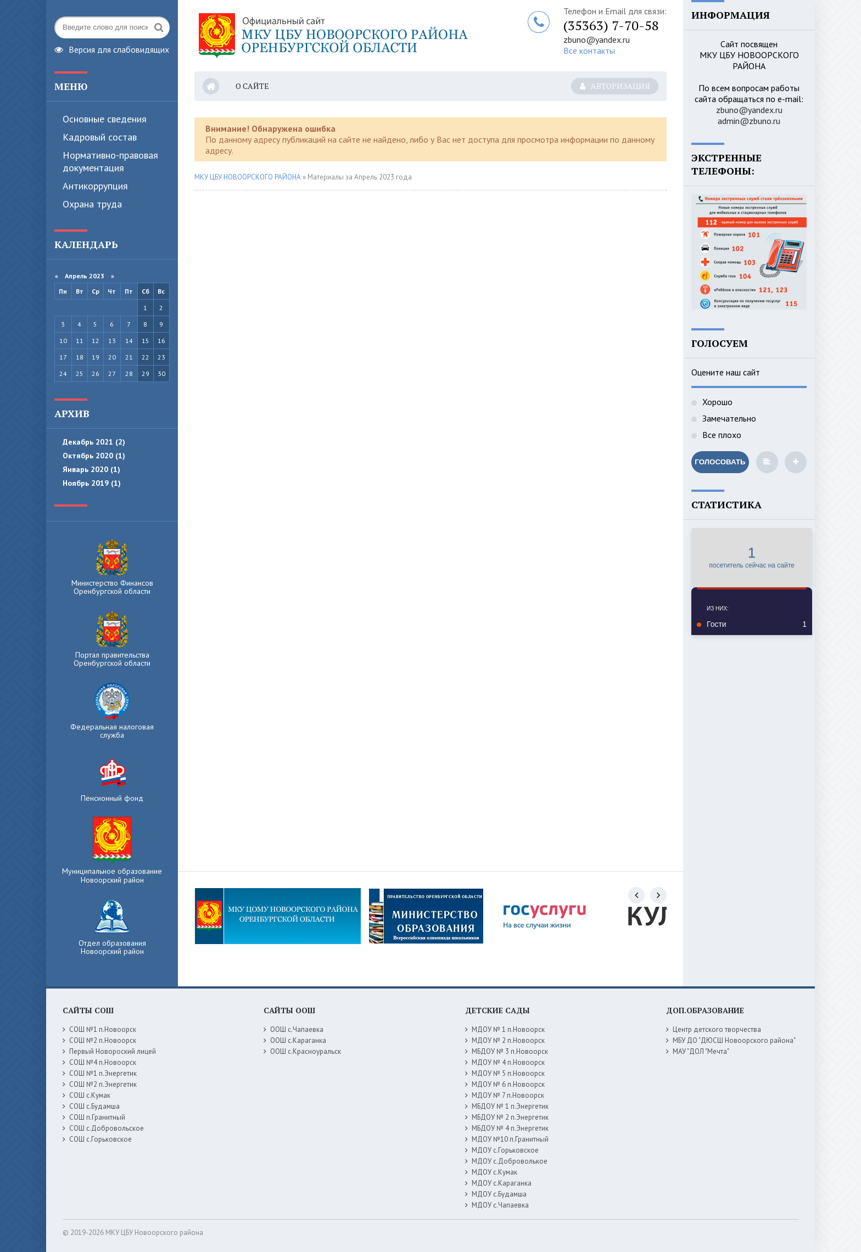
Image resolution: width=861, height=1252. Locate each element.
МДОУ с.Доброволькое (509, 1161)
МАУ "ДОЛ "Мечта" (701, 1051)
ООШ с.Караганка (298, 1040)
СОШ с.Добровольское (106, 1128)
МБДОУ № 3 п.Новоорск (510, 1051)
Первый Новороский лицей (112, 1051)
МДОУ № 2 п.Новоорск (508, 1040)
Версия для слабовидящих (111, 48)
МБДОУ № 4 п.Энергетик (510, 1128)
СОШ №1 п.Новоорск (102, 1029)
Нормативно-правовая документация (110, 161)
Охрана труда (92, 204)
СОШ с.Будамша (94, 1106)
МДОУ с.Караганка (502, 1183)
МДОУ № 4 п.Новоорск (508, 1062)
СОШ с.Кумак (89, 1095)
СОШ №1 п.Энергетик (103, 1073)
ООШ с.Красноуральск (305, 1051)
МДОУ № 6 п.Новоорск (508, 1084)
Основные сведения (105, 119)
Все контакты (589, 50)
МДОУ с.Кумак (494, 1172)
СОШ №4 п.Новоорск (102, 1062)
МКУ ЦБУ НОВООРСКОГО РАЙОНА (247, 177)
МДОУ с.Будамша (499, 1194)
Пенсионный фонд (112, 778)
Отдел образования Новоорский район (112, 927)
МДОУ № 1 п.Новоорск (508, 1029)
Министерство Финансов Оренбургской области (112, 567)
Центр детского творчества (717, 1029)
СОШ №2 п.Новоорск (102, 1040)
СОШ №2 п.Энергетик (103, 1084)
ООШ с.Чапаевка (296, 1029)
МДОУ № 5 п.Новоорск (508, 1073)
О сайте (252, 86)
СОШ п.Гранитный (97, 1117)
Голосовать (720, 462)
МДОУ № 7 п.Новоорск (508, 1095)
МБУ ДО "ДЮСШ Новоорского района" (734, 1040)
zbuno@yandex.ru (596, 39)
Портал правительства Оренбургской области (112, 639)
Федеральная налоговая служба (112, 711)
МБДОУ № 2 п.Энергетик (510, 1117)
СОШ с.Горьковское (100, 1139)
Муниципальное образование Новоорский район (112, 851)
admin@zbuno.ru (749, 120)
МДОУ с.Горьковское (505, 1150)
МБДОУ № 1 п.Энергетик (510, 1106)
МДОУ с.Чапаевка (500, 1205)
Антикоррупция (95, 185)
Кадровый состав (100, 137)
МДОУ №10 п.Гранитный (510, 1139)
